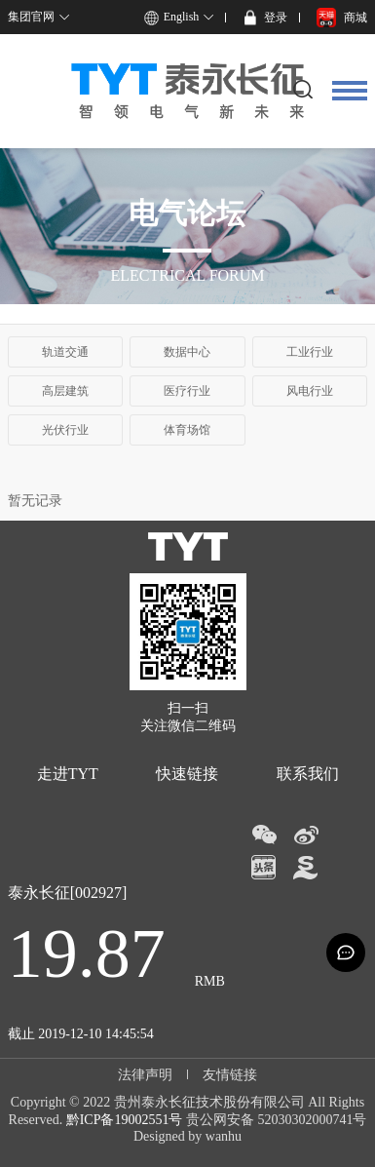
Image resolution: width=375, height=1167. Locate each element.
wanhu (224, 1136)
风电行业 (309, 391)
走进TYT (67, 773)
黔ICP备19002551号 (124, 1119)
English (182, 16)
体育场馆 (187, 430)
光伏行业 (65, 430)
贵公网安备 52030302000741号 (276, 1119)
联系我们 (308, 773)
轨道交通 (65, 352)
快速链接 (187, 773)
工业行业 (309, 352)
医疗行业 (187, 391)
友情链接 (230, 1075)
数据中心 (187, 352)
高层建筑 (65, 391)
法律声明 (145, 1075)
